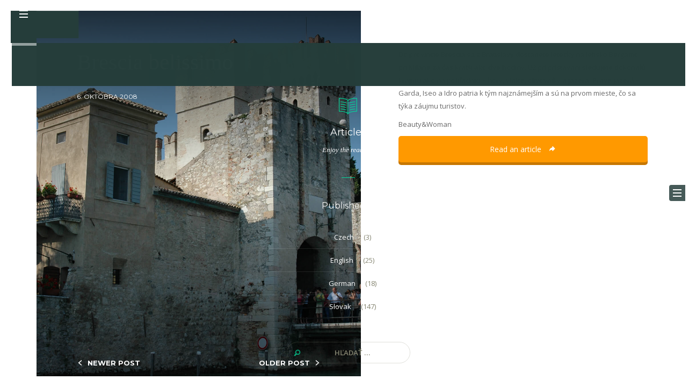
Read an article (523, 149)
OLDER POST (284, 363)
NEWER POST (114, 363)
